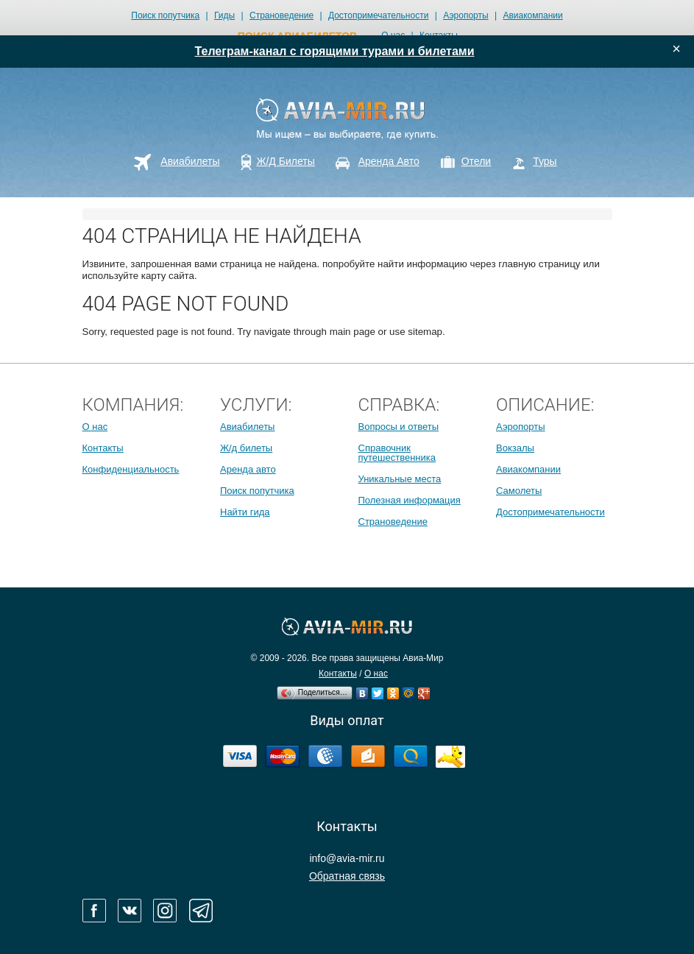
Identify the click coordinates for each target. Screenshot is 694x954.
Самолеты (519, 490)
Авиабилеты (247, 426)
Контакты (103, 447)
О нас (95, 426)
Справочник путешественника (397, 452)
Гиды (224, 15)
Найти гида (245, 511)
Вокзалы (515, 447)
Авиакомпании (532, 15)
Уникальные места (400, 478)
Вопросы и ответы (398, 426)
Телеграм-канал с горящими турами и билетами (335, 51)
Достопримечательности (378, 15)
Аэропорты (465, 15)
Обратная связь (347, 876)
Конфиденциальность (131, 469)
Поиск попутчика (165, 15)
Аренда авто (248, 469)
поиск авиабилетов (297, 36)
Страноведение (281, 15)
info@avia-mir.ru (346, 858)
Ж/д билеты (246, 447)
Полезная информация (409, 500)
